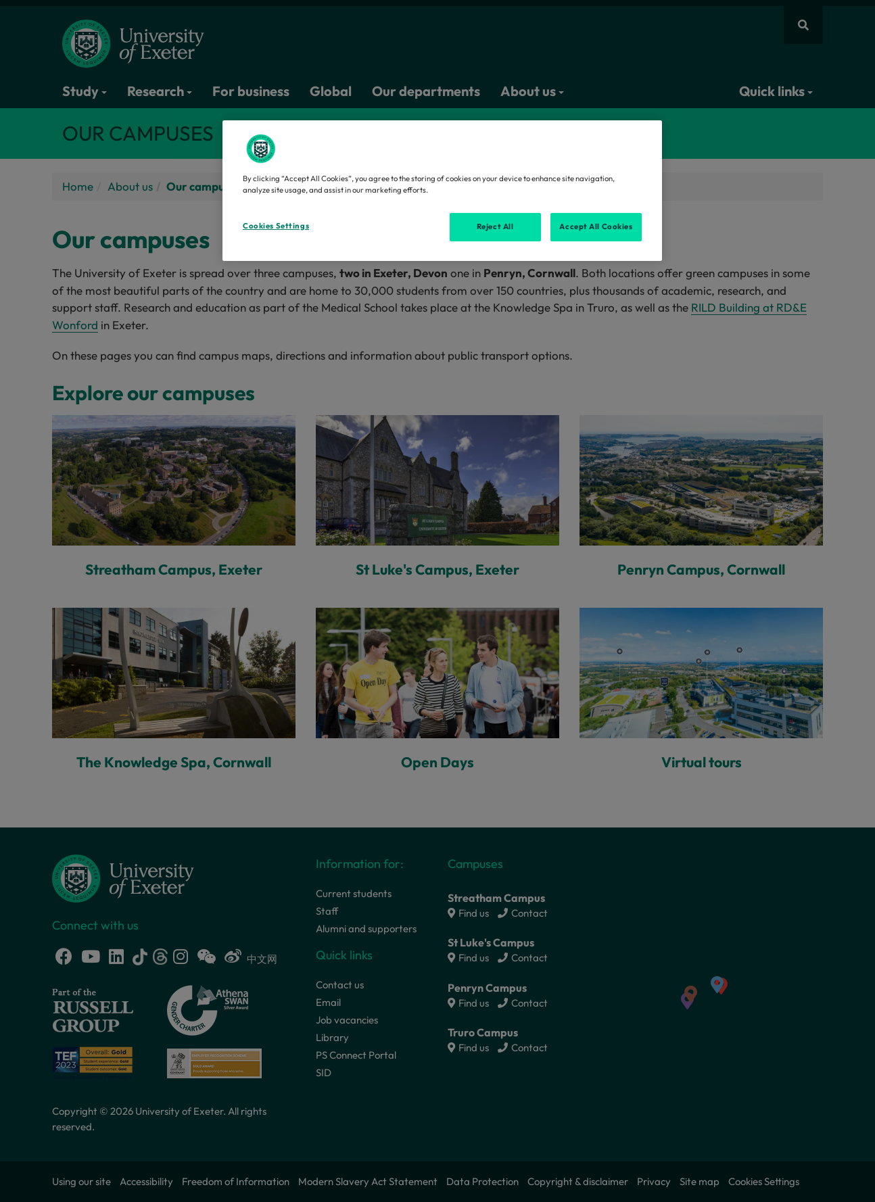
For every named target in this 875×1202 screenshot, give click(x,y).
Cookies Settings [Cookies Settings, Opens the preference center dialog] (276, 226)
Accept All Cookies (595, 226)
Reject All (495, 226)
